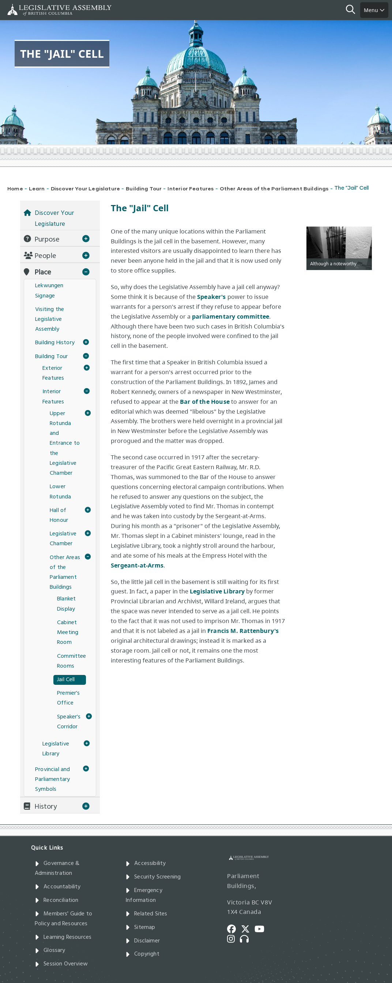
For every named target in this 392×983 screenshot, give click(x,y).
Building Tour (144, 188)
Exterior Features (53, 373)
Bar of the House (205, 402)
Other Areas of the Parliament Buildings (274, 188)
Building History (55, 343)
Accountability (58, 887)
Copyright (142, 954)
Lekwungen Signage (49, 290)
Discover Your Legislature (85, 188)
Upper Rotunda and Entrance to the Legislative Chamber (65, 443)
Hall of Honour (59, 515)
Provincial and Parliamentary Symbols (52, 779)
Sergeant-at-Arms (137, 565)
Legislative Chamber (63, 539)
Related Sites (146, 914)
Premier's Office (68, 698)
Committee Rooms (71, 661)
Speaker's (211, 297)
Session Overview (61, 964)
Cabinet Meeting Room (67, 632)
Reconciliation (57, 900)
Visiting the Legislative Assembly (49, 319)
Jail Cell (66, 679)
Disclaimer (142, 941)
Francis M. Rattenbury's (243, 631)
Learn (37, 188)
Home (15, 188)
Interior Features (190, 188)
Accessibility (145, 863)
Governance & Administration (57, 868)
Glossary (50, 950)
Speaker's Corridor (69, 722)
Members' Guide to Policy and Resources (63, 919)
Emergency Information (143, 895)
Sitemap (140, 927)
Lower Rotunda (60, 491)
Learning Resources (63, 937)
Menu (374, 10)
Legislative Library (217, 591)
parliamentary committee (230, 316)
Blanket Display (66, 604)
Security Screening (153, 877)
